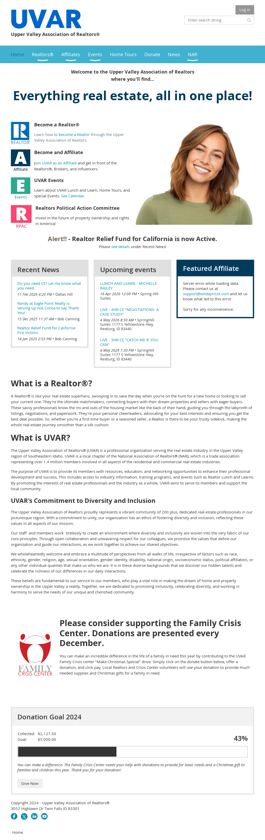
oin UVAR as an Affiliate (56, 162)
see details (120, 246)
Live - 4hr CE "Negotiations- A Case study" (129, 312)
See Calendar (72, 195)
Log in (244, 9)
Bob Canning (68, 318)
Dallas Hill (64, 294)
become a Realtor (74, 134)
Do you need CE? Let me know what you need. (49, 286)
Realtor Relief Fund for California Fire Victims (46, 330)
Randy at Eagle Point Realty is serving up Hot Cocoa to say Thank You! (48, 308)
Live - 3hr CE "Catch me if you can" (129, 342)
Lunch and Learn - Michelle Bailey (128, 286)
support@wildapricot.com (206, 293)
